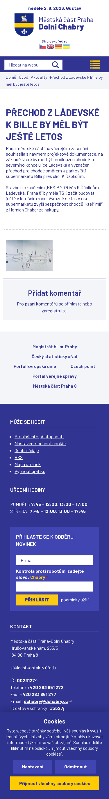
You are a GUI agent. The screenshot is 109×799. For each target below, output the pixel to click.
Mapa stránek (28, 464)
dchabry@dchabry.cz (48, 701)
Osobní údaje (27, 450)
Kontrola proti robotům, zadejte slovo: (50, 574)
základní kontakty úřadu (33, 667)
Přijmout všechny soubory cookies (54, 783)
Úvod (23, 77)
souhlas (79, 730)
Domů (11, 77)
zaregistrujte (54, 310)
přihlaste (73, 303)
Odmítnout (75, 766)
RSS (19, 457)
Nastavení (32, 766)
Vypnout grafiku (30, 471)
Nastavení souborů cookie (40, 443)
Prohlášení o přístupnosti (39, 436)
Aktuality (39, 77)
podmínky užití (75, 599)
